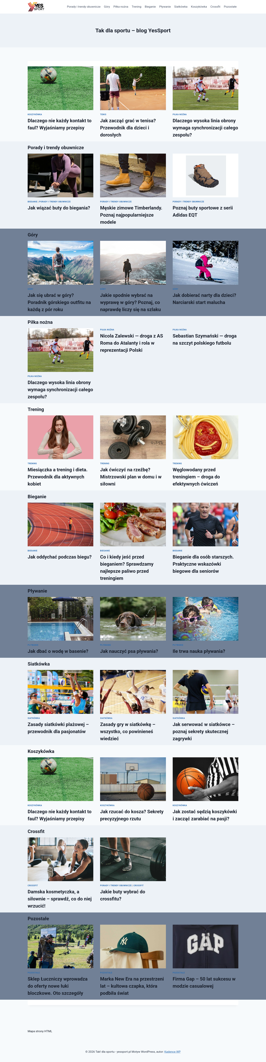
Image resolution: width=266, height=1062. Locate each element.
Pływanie (165, 6)
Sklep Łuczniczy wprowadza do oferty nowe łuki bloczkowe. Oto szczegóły (58, 986)
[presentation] (60, 88)
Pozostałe (230, 6)
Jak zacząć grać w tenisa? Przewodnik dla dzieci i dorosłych (128, 128)
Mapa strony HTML (40, 1031)
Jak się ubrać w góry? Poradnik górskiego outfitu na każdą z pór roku (59, 302)
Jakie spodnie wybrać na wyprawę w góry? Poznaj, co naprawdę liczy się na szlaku (130, 302)
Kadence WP (172, 1051)
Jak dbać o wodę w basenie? (58, 651)
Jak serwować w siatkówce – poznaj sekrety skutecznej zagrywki (204, 731)
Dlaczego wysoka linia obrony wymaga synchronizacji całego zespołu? (205, 128)
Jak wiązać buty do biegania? (59, 208)
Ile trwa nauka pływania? (199, 651)
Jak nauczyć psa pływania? (129, 651)
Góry (107, 6)
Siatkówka (180, 6)
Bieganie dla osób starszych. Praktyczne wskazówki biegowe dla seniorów (203, 564)
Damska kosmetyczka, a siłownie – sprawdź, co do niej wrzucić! (60, 899)
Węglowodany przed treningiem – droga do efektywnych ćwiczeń (196, 477)
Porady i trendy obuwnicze (84, 6)
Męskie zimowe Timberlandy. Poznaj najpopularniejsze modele (131, 215)
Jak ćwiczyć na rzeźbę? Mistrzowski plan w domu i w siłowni (131, 477)
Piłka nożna (120, 6)
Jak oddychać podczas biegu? (60, 557)
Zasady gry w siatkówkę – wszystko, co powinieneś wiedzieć (127, 731)
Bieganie (150, 6)
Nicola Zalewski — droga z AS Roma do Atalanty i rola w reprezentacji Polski (131, 343)
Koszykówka (199, 6)
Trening (136, 6)
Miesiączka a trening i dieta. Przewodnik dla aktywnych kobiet (58, 477)
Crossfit (215, 6)
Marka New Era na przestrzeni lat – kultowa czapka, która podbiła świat (132, 986)
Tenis (103, 114)
